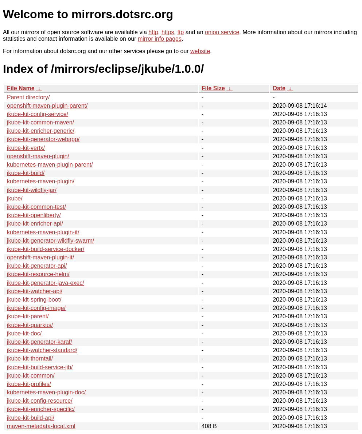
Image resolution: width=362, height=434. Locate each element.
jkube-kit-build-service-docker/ (46, 249)
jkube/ (15, 198)
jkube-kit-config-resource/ (40, 401)
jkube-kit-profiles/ (29, 384)
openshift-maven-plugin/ (38, 156)
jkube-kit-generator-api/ (37, 266)
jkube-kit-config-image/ (36, 308)
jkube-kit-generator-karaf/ (39, 342)
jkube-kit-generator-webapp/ (43, 139)
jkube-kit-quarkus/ (30, 325)
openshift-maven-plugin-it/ (40, 257)
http (153, 32)
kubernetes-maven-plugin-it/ (43, 232)
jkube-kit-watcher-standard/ (42, 350)
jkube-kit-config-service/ (37, 114)
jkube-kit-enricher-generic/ (40, 131)
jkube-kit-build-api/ (30, 418)
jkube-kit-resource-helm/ (38, 274)
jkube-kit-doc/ (24, 333)
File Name (21, 88)
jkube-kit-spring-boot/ (34, 299)
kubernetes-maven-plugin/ (40, 181)
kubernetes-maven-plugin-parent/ (50, 165)
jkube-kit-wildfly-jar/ (32, 190)
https (167, 32)
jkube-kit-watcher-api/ (34, 291)
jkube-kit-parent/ (28, 316)
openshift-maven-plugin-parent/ (47, 106)
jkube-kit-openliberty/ (34, 215)
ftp (180, 32)
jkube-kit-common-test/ (36, 207)
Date (279, 88)
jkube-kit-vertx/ (26, 148)
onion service (222, 32)
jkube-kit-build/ (25, 173)
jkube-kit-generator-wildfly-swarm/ (50, 241)
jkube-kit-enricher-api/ (35, 223)
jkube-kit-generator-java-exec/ (45, 283)
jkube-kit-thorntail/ (30, 358)
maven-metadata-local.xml (41, 426)
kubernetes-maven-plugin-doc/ (46, 392)
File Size (213, 88)
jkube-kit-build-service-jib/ (40, 367)
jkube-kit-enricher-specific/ (41, 409)
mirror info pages (160, 39)
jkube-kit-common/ (31, 376)
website (200, 51)
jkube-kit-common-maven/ (40, 122)
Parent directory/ (28, 97)
